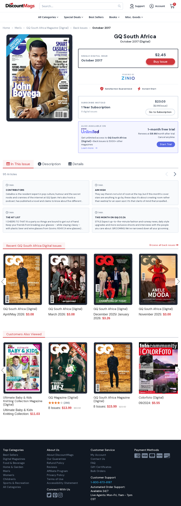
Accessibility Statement (62, 483)
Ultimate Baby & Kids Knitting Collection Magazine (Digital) (22, 401)
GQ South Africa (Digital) (20, 309)
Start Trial (166, 144)
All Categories (12, 487)
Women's (8, 475)
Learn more (89, 148)
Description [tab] (49, 164)
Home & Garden (13, 467)
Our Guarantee (56, 459)
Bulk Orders (98, 471)
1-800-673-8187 (101, 482)
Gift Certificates (101, 467)
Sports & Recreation (16, 483)
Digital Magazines (14, 459)
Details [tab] (76, 164)
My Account (98, 455)
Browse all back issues (164, 245)
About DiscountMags (60, 455)
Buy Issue (160, 61)
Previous (3, 281)
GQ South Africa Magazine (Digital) (112, 399)
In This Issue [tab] (18, 164)
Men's (6, 471)
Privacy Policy (56, 475)
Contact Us (98, 459)
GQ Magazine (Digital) (63, 397)
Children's (9, 479)
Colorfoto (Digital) (151, 397)
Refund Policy (55, 463)
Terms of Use (55, 479)
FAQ (93, 463)
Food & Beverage (14, 463)
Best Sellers (10, 455)
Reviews (52, 467)
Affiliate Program (57, 471)
